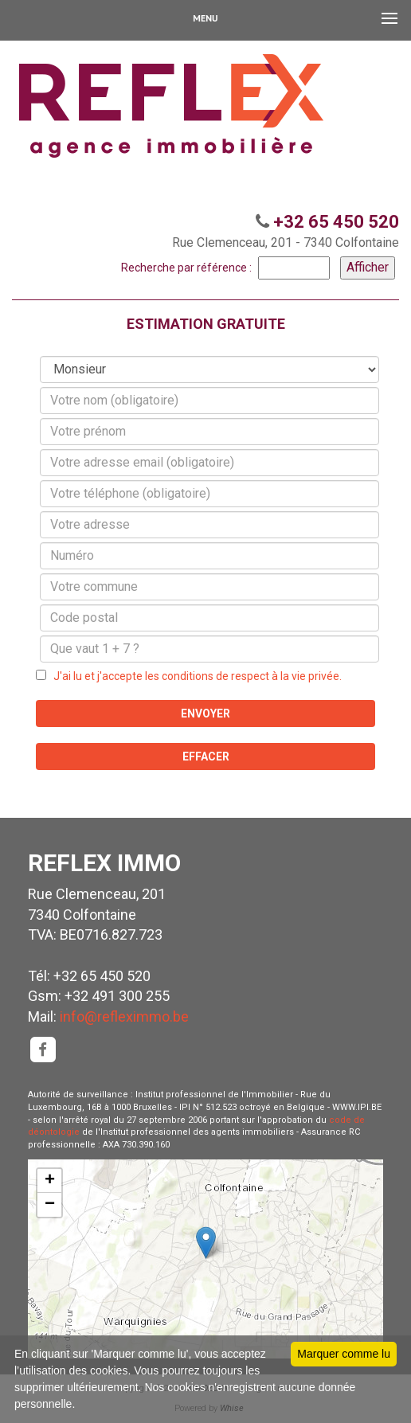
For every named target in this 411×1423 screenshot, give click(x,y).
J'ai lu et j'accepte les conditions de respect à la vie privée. (194, 676)
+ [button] (50, 1181)
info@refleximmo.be (124, 1016)
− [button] (50, 1205)
